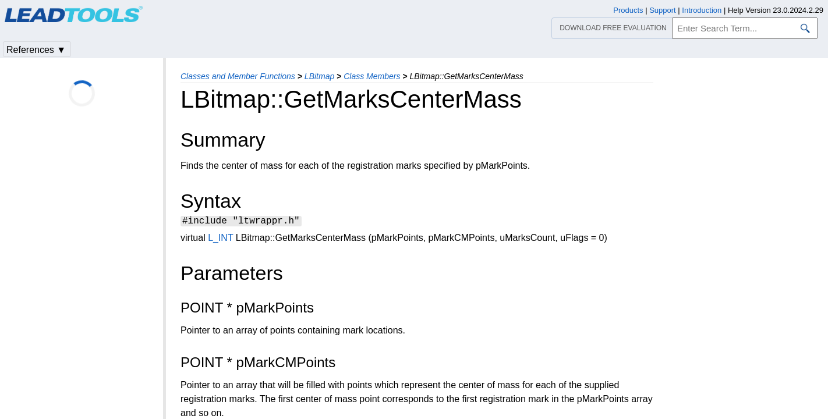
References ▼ (36, 50)
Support (662, 10)
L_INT (220, 239)
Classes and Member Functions (238, 76)
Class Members (372, 76)
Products (628, 10)
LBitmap (319, 76)
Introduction (701, 10)
